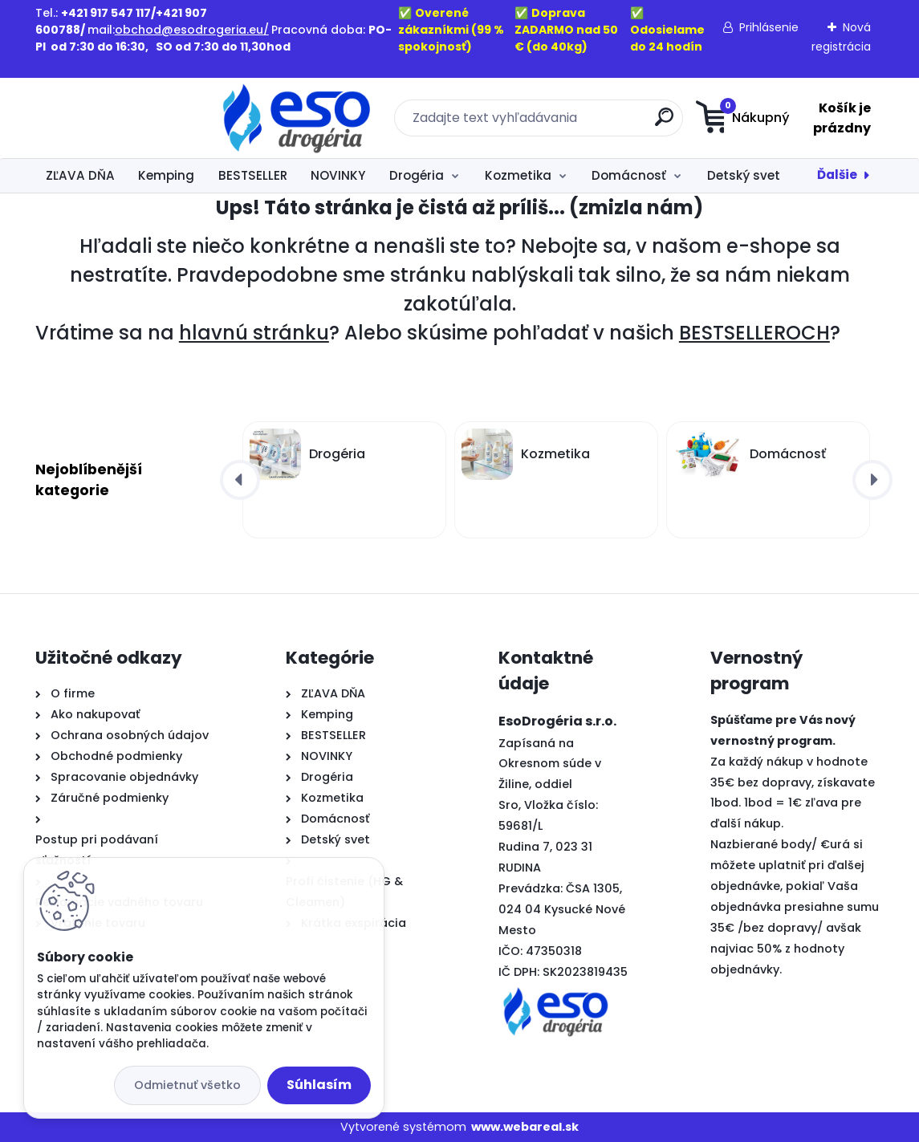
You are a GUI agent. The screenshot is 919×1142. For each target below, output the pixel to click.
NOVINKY (338, 175)
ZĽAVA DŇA (80, 175)
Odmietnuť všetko (187, 1085)
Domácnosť (629, 175)
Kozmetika (518, 175)
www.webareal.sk (525, 1127)
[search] (560, 123)
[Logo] (133, 118)
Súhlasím (319, 1084)
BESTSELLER (252, 175)
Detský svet (743, 175)
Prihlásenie (769, 27)
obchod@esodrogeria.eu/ (192, 30)
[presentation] (240, 480)
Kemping (166, 175)
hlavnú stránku (254, 332)
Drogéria (416, 175)
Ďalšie (837, 174)
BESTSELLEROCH (754, 332)
